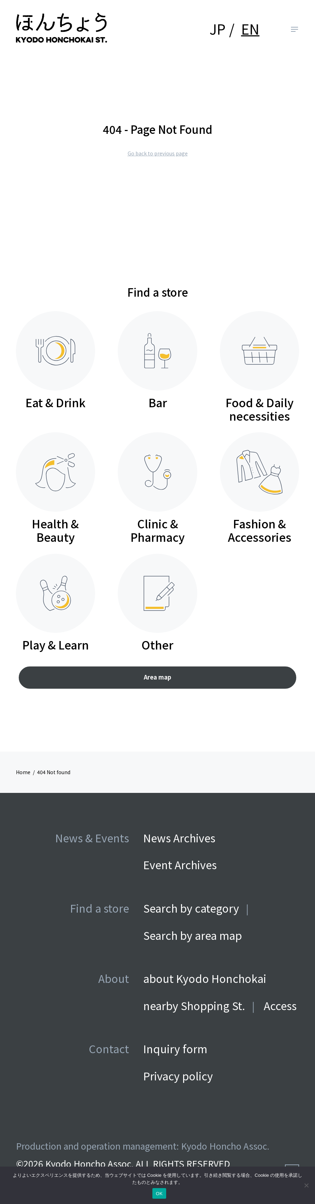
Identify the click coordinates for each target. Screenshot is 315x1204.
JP (218, 28)
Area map (157, 677)
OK (159, 1193)
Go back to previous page (158, 153)
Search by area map (192, 935)
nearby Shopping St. (194, 1005)
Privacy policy (178, 1076)
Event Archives (180, 864)
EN (250, 28)
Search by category (191, 908)
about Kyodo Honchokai (204, 978)
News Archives (179, 838)
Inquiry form (175, 1048)
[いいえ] (306, 1185)
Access (280, 1005)
